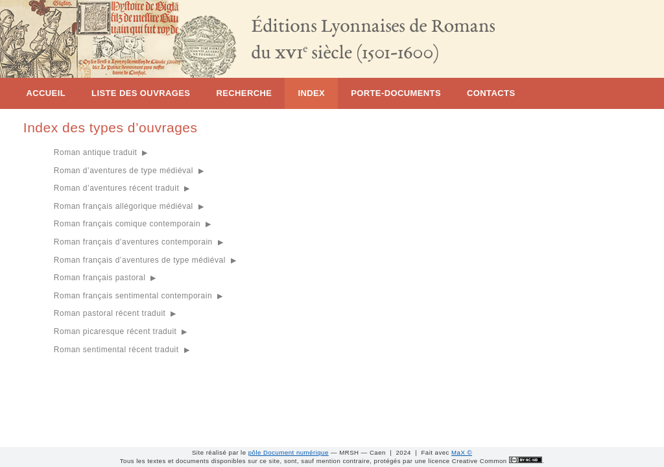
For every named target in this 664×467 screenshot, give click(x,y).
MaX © (461, 452)
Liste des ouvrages (140, 93)
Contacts (491, 93)
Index (311, 93)
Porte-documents (396, 93)
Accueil (45, 93)
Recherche (244, 93)
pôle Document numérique (288, 452)
